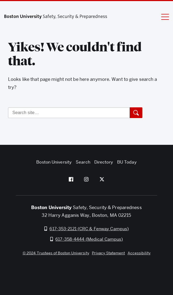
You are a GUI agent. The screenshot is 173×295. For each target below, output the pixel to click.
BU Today (127, 162)
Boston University (86, 272)
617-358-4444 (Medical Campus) (89, 239)
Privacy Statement (108, 253)
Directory (103, 162)
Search (83, 162)
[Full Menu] (161, 16)
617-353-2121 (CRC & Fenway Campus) (89, 229)
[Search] (69, 112)
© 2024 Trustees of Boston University (56, 253)
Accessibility (139, 253)
